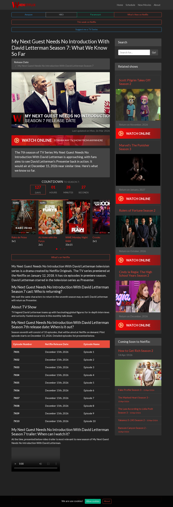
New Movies (144, 4)
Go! (154, 52)
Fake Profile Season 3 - (136, 389)
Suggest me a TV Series (86, 29)
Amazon (28, 14)
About (157, 4)
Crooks (96, 237)
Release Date (21, 62)
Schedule (130, 4)
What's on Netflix (60, 257)
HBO (61, 14)
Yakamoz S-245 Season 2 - (138, 420)
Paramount (95, 14)
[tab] (57, 249)
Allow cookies (92, 501)
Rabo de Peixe (19, 237)
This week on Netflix (86, 22)
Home (120, 4)
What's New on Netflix (137, 14)
